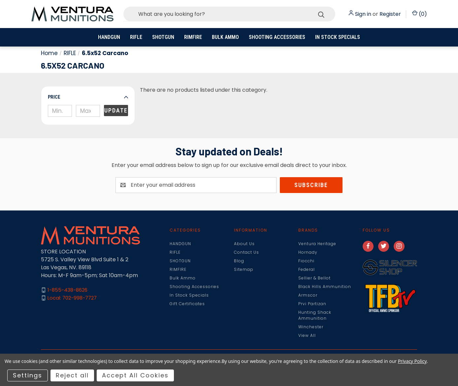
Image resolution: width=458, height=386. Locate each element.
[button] (88, 97)
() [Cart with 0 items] (419, 14)
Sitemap (243, 269)
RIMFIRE (193, 37)
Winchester (310, 327)
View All (307, 335)
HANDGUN (109, 37)
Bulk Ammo (225, 37)
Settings (27, 375)
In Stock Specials (337, 37)
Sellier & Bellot (314, 278)
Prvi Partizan (312, 303)
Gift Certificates (187, 303)
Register (390, 14)
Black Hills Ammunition (324, 286)
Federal (306, 269)
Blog (239, 261)
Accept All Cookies (135, 375)
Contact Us (246, 252)
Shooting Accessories (277, 37)
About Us (244, 243)
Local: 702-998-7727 (72, 297)
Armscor (307, 295)
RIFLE (136, 37)
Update (116, 110)
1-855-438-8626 (67, 289)
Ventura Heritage (317, 243)
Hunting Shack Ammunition (314, 315)
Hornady (307, 252)
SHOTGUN (163, 37)
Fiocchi (306, 261)
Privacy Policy (412, 361)
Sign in (363, 14)
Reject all (72, 375)
